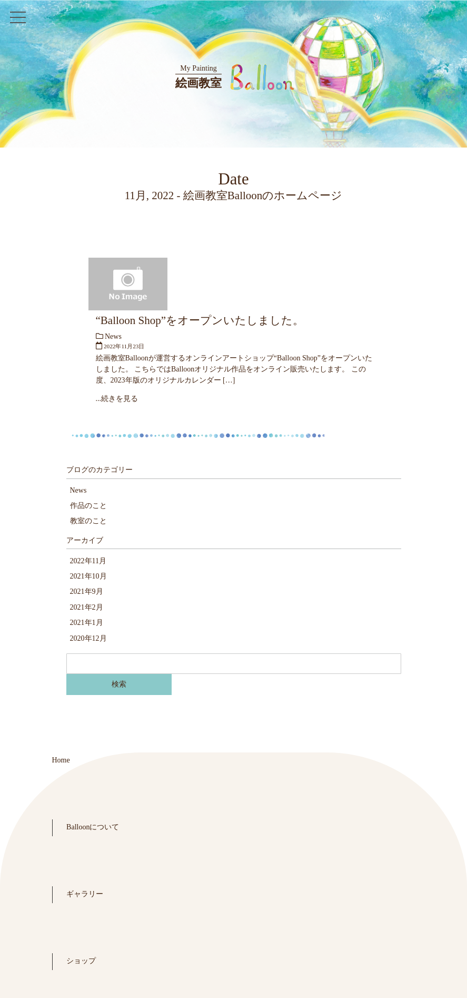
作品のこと (88, 506)
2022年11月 (88, 561)
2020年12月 (88, 638)
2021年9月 (86, 591)
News (113, 336)
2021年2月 (86, 607)
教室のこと (88, 521)
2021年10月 (88, 576)
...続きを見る (117, 399)
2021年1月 (86, 623)
